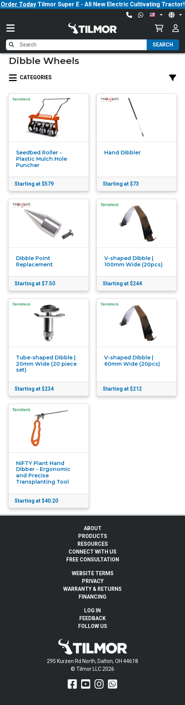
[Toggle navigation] (18, 28)
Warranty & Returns (92, 589)
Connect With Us (92, 552)
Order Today (18, 4)
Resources (92, 544)
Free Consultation (92, 560)
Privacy (92, 581)
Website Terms (93, 573)
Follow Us (92, 626)
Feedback (92, 618)
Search (163, 45)
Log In (92, 610)
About (93, 528)
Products (92, 536)
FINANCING (92, 597)
